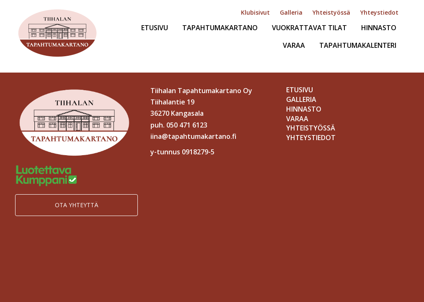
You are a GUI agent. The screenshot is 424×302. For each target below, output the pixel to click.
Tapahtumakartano (220, 27)
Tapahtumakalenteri (357, 45)
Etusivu (154, 27)
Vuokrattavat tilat (309, 27)
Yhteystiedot (379, 12)
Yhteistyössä (331, 12)
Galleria (291, 12)
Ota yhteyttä (76, 205)
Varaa (294, 45)
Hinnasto (378, 27)
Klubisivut (255, 12)
